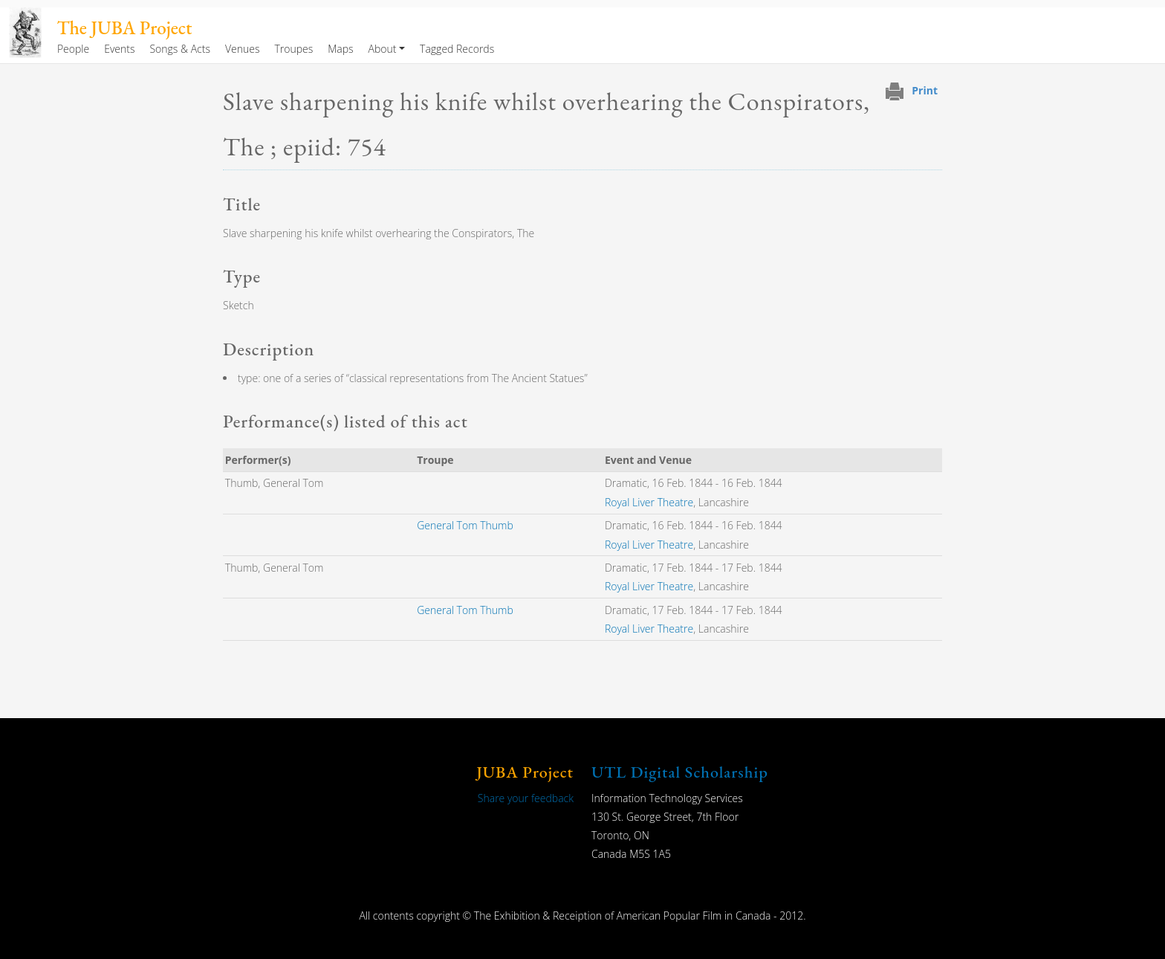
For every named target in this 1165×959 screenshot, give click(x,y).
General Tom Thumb (465, 525)
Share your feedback (526, 798)
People (73, 49)
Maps (340, 49)
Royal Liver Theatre (649, 502)
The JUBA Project (124, 28)
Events (119, 49)
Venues (242, 49)
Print (925, 90)
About (383, 49)
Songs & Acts (179, 49)
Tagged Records (457, 49)
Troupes (293, 49)
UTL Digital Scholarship (679, 772)
